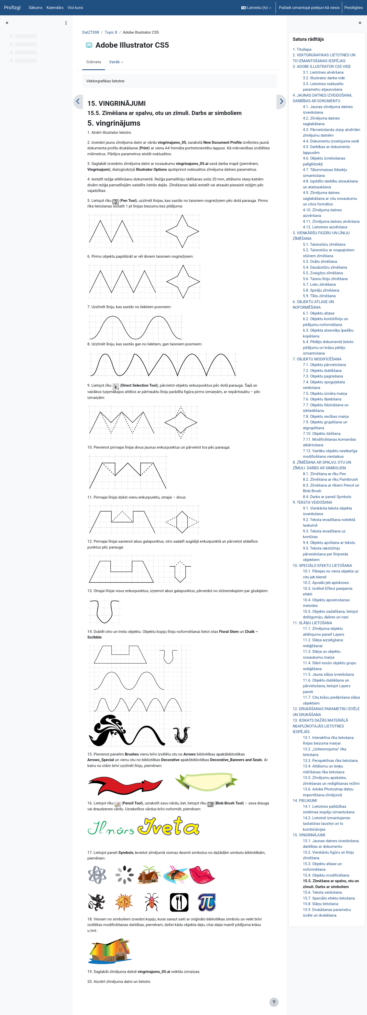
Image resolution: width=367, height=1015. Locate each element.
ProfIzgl (12, 7)
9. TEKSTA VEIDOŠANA (312, 502)
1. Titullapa (302, 49)
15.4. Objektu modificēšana (326, 875)
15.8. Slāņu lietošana (320, 904)
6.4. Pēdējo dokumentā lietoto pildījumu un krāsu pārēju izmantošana (328, 348)
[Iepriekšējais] (78, 102)
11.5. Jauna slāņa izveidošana (328, 674)
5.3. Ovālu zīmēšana (320, 261)
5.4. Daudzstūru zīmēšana (325, 267)
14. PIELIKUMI (305, 800)
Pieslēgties (353, 7)
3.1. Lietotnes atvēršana (323, 72)
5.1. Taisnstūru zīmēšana (324, 244)
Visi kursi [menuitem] (75, 7)
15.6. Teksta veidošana (322, 892)
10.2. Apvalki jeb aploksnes (326, 582)
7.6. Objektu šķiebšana (322, 399)
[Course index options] (66, 23)
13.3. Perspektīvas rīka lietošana (330, 760)
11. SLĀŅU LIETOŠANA (312, 623)
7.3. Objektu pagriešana (323, 376)
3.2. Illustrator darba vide (324, 78)
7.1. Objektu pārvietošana (324, 364)
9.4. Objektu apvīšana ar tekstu (329, 542)
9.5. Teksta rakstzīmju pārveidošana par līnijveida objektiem (325, 554)
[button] (256, 7)
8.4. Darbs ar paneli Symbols (327, 497)
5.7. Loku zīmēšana (319, 284)
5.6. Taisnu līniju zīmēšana (325, 279)
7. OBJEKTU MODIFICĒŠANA (317, 359)
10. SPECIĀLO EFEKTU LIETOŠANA (322, 565)
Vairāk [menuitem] (115, 62)
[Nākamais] (281, 102)
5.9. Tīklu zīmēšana (319, 296)
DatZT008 (91, 32)
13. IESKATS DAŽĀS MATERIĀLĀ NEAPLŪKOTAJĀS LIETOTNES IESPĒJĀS (320, 726)
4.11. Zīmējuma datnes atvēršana (331, 221)
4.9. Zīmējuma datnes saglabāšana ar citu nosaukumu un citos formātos (330, 198)
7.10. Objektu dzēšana (321, 433)
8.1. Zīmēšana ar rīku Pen (324, 474)
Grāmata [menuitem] (94, 62)
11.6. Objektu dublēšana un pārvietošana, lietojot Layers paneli (326, 686)
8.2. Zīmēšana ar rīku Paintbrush (330, 479)
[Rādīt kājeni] (274, 1002)
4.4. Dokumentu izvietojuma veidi (331, 141)
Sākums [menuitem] (36, 7)
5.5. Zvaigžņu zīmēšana (323, 273)
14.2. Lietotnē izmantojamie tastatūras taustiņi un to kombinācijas (326, 824)
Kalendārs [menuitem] (54, 7)
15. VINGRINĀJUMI (309, 835)
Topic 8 (111, 32)
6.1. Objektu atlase (318, 313)
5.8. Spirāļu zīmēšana (321, 290)
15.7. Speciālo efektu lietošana (329, 898)
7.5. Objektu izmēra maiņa (325, 393)
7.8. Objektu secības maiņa (326, 416)
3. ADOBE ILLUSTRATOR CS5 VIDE (322, 66)
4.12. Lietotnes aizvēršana (325, 227)
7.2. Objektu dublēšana (322, 370)
